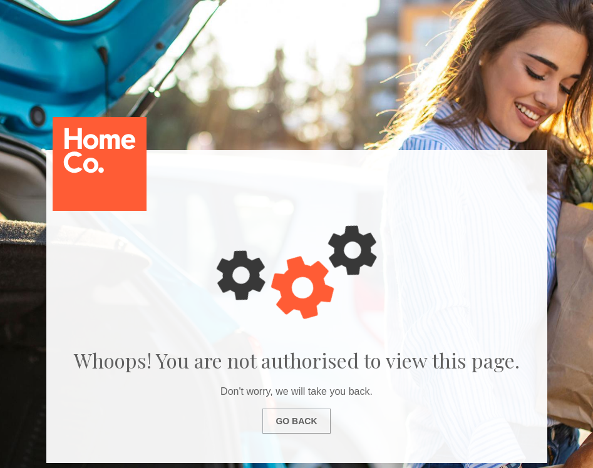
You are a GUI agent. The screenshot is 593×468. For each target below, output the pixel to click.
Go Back (296, 421)
